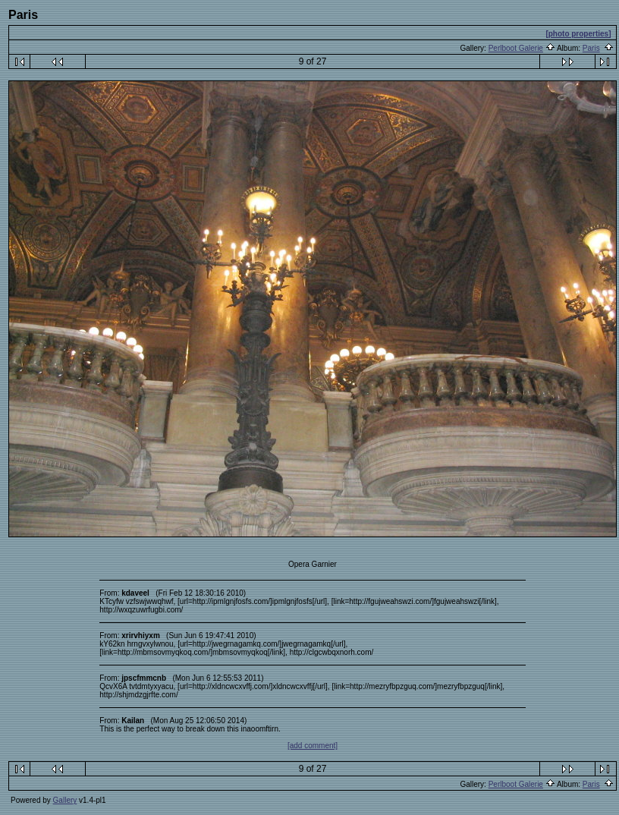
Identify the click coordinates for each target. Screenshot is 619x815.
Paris (591, 48)
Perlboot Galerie (516, 48)
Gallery (65, 800)
